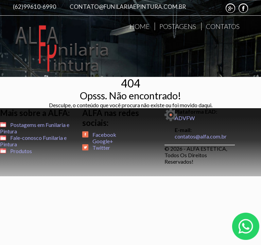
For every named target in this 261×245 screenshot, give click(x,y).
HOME (139, 26)
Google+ (102, 141)
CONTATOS (223, 26)
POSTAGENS (177, 26)
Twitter (101, 147)
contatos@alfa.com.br (201, 136)
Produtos (21, 151)
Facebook (104, 134)
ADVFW (185, 118)
